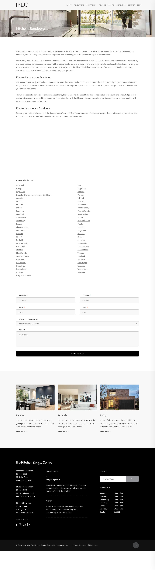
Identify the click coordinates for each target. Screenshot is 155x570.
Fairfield (19, 240)
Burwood (20, 214)
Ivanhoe (19, 272)
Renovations (79, 5)
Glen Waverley (22, 253)
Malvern (81, 195)
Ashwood (20, 185)
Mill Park (81, 198)
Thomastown (83, 250)
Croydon (19, 224)
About (69, 5)
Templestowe (83, 246)
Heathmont (21, 263)
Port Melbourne (84, 221)
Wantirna (81, 259)
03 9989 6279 (21, 474)
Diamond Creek (22, 227)
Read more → (21, 431)
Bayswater (20, 192)
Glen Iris (19, 250)
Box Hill (19, 201)
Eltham (19, 237)
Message (22, 329)
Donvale (19, 234)
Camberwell (21, 217)
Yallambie (81, 272)
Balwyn (19, 188)
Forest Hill (20, 246)
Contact (131, 5)
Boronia (19, 198)
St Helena (81, 240)
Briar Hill (19, 204)
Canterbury (20, 221)
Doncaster (20, 230)
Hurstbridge (21, 269)
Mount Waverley (84, 211)
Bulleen (19, 208)
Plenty (80, 217)
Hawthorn (20, 259)
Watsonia (81, 266)
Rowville (81, 237)
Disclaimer (93, 545)
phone (22, 307)
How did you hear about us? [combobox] (29, 323)
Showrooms (92, 5)
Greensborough (22, 256)
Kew (79, 185)
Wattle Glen (82, 269)
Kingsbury (82, 188)
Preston (81, 224)
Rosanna (81, 234)
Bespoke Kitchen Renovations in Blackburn (33, 195)
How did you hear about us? (28, 319)
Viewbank (81, 256)
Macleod (81, 192)
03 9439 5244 (21, 506)
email (85, 307)
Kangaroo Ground (23, 275)
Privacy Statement (80, 545)
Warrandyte (82, 263)
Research (81, 227)
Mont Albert (82, 204)
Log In (139, 5)
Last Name (87, 295)
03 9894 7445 (21, 490)
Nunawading (83, 214)
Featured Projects (106, 5)
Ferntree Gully (22, 243)
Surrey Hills (82, 243)
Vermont (81, 253)
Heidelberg (20, 266)
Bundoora (20, 211)
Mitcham (81, 201)
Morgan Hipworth (53, 479)
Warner (49, 501)
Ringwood (82, 230)
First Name (23, 295)
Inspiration (121, 5)
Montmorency (83, 208)
